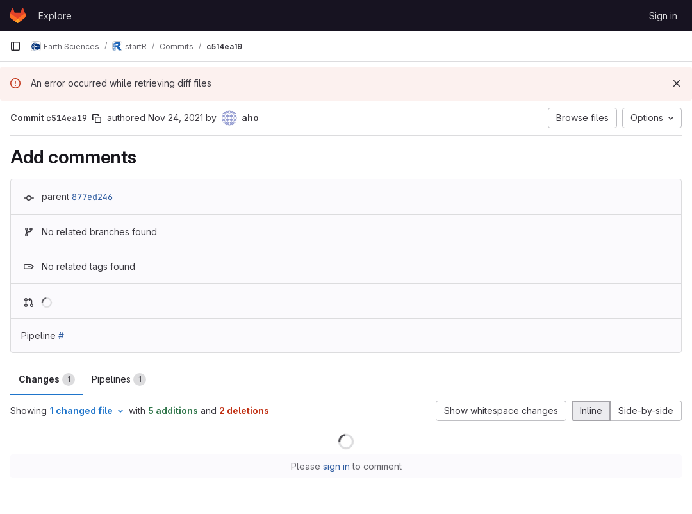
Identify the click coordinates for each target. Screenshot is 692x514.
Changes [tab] (47, 379)
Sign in (663, 15)
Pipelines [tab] (119, 379)
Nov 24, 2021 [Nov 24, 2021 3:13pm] (175, 117)
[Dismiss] (676, 83)
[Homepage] (17, 15)
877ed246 (92, 197)
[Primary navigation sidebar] (15, 46)
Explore (55, 15)
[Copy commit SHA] (96, 118)
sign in (336, 466)
